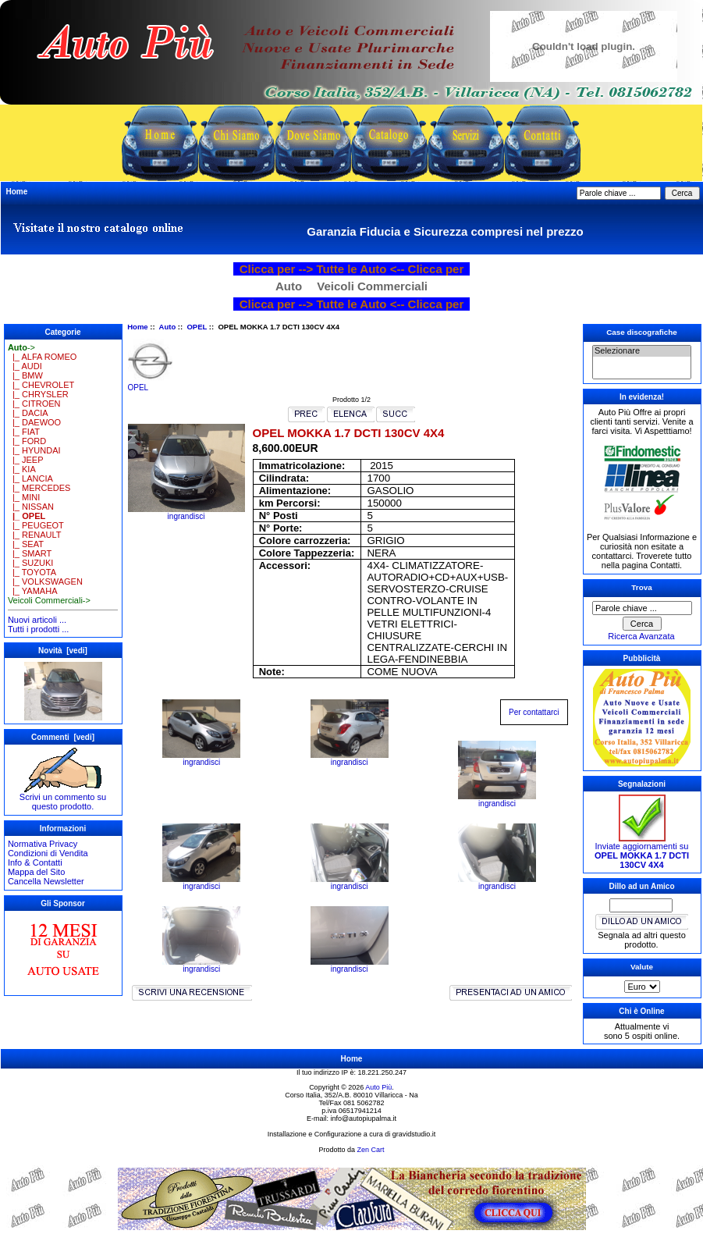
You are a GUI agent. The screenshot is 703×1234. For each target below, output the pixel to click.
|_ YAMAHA (33, 591)
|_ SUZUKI (30, 562)
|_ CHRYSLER (38, 394)
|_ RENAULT (35, 534)
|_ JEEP (26, 459)
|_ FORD (27, 441)
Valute (641, 966)
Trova (641, 587)
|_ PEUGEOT (36, 525)
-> (21, 347)
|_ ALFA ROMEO (42, 356)
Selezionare (642, 351)
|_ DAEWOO (34, 422)
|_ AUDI (25, 366)
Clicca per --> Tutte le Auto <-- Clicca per (352, 269)
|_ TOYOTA (32, 572)
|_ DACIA (28, 413)
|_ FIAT (24, 431)
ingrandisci (201, 758)
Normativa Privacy (42, 843)
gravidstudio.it (414, 1134)
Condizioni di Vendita (48, 853)
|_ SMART (29, 553)
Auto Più (378, 1087)
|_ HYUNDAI (34, 450)
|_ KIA (22, 469)
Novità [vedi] (62, 650)
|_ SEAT (26, 544)
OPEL (196, 326)
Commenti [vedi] (62, 737)
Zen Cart (371, 1150)
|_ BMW (25, 375)
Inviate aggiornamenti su (642, 851)
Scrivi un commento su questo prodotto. (63, 797)
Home (17, 191)
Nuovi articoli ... (37, 619)
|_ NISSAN (31, 506)
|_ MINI (24, 497)
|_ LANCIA (30, 478)
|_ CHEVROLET (41, 384)
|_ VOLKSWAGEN (45, 581)
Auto (167, 326)
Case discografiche (641, 332)
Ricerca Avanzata (641, 636)
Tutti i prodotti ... (38, 629)
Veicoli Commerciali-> (49, 600)
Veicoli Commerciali (372, 286)
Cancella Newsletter (46, 881)
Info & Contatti (35, 862)
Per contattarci (534, 712)
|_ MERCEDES (39, 488)
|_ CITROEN (34, 403)
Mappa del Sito (36, 872)
